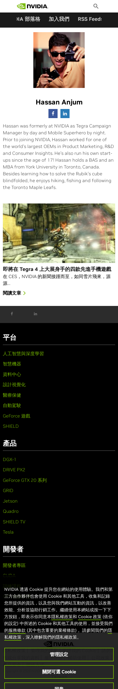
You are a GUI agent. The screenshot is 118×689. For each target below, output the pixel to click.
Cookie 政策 (89, 621)
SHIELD (11, 426)
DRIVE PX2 (14, 469)
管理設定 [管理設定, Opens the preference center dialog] (59, 659)
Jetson (10, 501)
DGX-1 (10, 459)
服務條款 (17, 634)
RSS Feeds (90, 19)
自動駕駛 (12, 405)
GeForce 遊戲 (16, 416)
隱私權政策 (62, 621)
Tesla (8, 532)
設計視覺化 (14, 384)
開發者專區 (14, 565)
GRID (8, 490)
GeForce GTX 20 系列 (25, 480)
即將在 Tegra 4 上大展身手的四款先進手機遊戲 (57, 269)
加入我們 (59, 19)
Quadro (11, 511)
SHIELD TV (14, 522)
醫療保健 (12, 395)
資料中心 (12, 374)
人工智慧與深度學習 (23, 353)
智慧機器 (12, 364)
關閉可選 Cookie (59, 676)
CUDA (9, 575)
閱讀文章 (15, 293)
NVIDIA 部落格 (22, 19)
